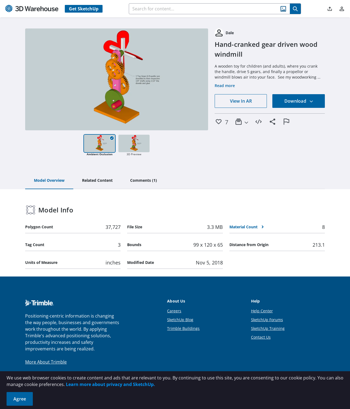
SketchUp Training (268, 328)
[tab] (49, 180)
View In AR (241, 101)
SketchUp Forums (267, 319)
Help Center (262, 310)
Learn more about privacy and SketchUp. (110, 384)
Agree (19, 399)
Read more (225, 85)
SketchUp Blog (180, 319)
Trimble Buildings (183, 328)
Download (298, 101)
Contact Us (261, 337)
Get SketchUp (83, 9)
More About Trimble (46, 362)
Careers (174, 310)
